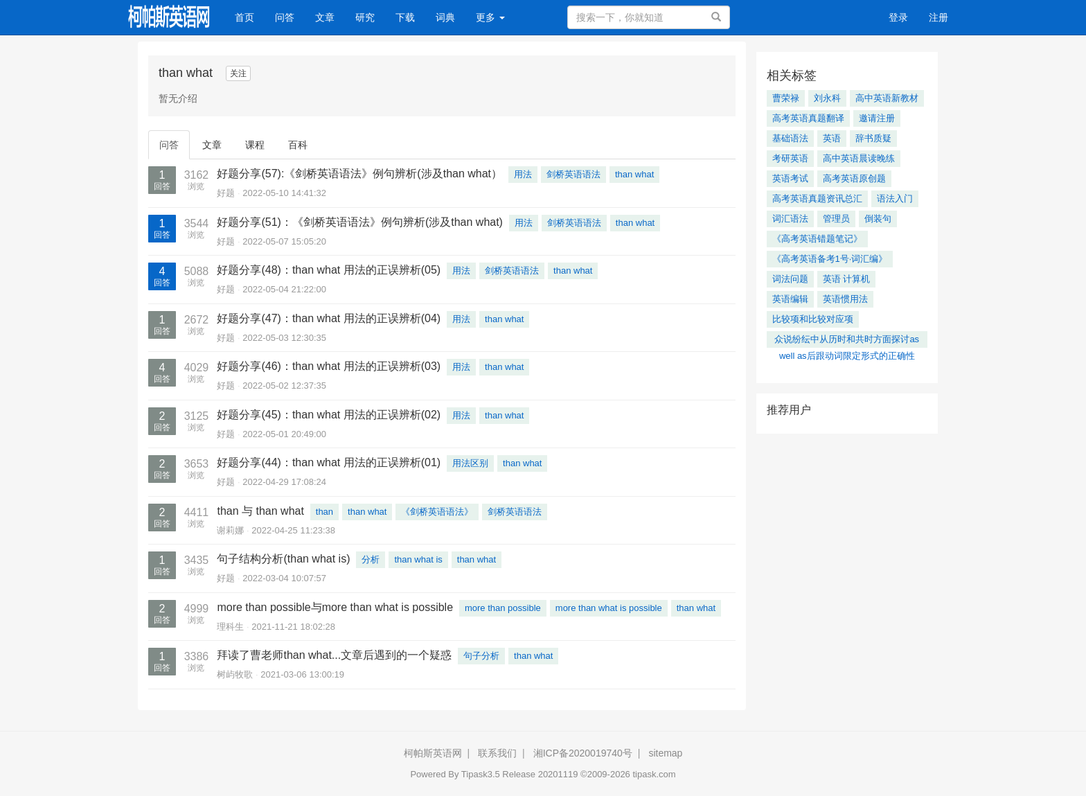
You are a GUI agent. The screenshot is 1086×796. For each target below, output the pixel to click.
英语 (832, 138)
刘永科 (827, 98)
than (324, 511)
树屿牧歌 (235, 674)
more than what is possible (608, 608)
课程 (255, 144)
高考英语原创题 (854, 178)
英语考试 (790, 178)
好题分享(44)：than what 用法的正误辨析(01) (328, 462)
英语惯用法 (845, 299)
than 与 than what (260, 511)
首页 (250, 16)
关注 (238, 73)
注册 (938, 17)
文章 (325, 17)
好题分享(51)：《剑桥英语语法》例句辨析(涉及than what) (360, 222)
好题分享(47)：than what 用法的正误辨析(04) (328, 318)
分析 (371, 559)
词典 (445, 17)
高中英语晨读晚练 (859, 158)
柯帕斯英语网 (433, 753)
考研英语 (790, 158)
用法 (523, 174)
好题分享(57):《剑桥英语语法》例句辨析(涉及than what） (359, 173)
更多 (490, 17)
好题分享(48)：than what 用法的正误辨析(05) (328, 270)
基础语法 (790, 138)
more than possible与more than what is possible (335, 607)
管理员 (836, 218)
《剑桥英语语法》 (437, 511)
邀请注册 (877, 118)
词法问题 (790, 279)
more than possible (503, 608)
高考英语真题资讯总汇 (817, 198)
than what (634, 174)
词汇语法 (790, 218)
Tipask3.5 (480, 774)
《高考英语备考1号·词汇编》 (830, 259)
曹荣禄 (785, 98)
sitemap (665, 753)
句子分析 (481, 656)
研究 (365, 17)
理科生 (230, 626)
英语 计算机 (847, 279)
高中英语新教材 (886, 98)
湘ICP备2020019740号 (582, 753)
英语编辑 (790, 299)
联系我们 (497, 753)
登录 (898, 17)
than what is (418, 559)
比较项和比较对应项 (812, 319)
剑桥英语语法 (573, 174)
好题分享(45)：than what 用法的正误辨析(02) (328, 415)
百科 (298, 144)
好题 (226, 193)
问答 (284, 17)
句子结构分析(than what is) (283, 559)
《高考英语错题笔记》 (817, 238)
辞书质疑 (873, 138)
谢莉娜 (230, 530)
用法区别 (470, 463)
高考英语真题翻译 (808, 118)
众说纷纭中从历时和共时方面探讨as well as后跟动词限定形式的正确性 (846, 341)
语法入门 (895, 198)
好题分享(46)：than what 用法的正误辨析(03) (328, 366)
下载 (405, 17)
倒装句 (877, 218)
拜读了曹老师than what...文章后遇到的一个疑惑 (334, 655)
